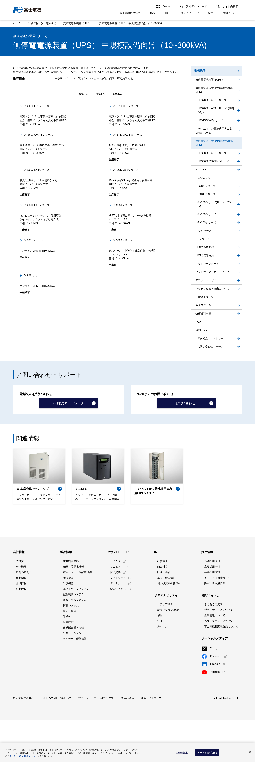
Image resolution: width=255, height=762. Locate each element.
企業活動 (21, 631)
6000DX (117, 170)
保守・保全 (69, 653)
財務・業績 (163, 614)
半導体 (67, 658)
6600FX (83, 170)
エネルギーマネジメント (77, 631)
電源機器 (68, 620)
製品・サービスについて (218, 652)
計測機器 (68, 625)
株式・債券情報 (166, 620)
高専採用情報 (212, 609)
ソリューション (72, 675)
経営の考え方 (24, 614)
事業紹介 (21, 620)
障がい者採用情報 (214, 625)
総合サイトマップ (151, 740)
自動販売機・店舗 (73, 670)
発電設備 (68, 664)
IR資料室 (162, 609)
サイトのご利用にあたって (56, 740)
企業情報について (214, 657)
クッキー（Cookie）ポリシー (23, 756)
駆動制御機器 (71, 603)
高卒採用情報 (212, 614)
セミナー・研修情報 (75, 681)
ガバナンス (163, 668)
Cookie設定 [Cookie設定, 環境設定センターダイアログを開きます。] (182, 752)
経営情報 (162, 603)
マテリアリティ (166, 646)
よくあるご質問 (213, 646)
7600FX (100, 170)
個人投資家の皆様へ (169, 625)
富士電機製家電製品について (221, 668)
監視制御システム (73, 636)
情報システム (71, 647)
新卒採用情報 (212, 603)
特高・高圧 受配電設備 (77, 614)
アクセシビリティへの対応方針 (96, 740)
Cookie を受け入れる (207, 752)
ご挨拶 (20, 603)
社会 (159, 663)
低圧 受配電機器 (73, 609)
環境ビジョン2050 (168, 652)
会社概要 (21, 609)
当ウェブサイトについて (218, 663)
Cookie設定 (127, 740)
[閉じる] (249, 752)
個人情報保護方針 (23, 740)
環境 (159, 657)
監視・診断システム (75, 642)
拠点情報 (21, 625)
